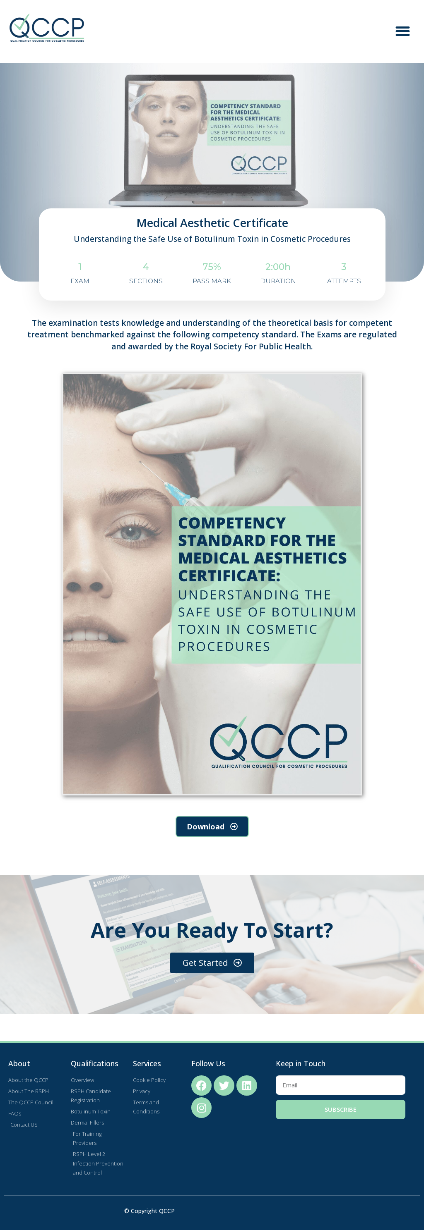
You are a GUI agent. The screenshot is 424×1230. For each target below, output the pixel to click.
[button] (402, 31)
